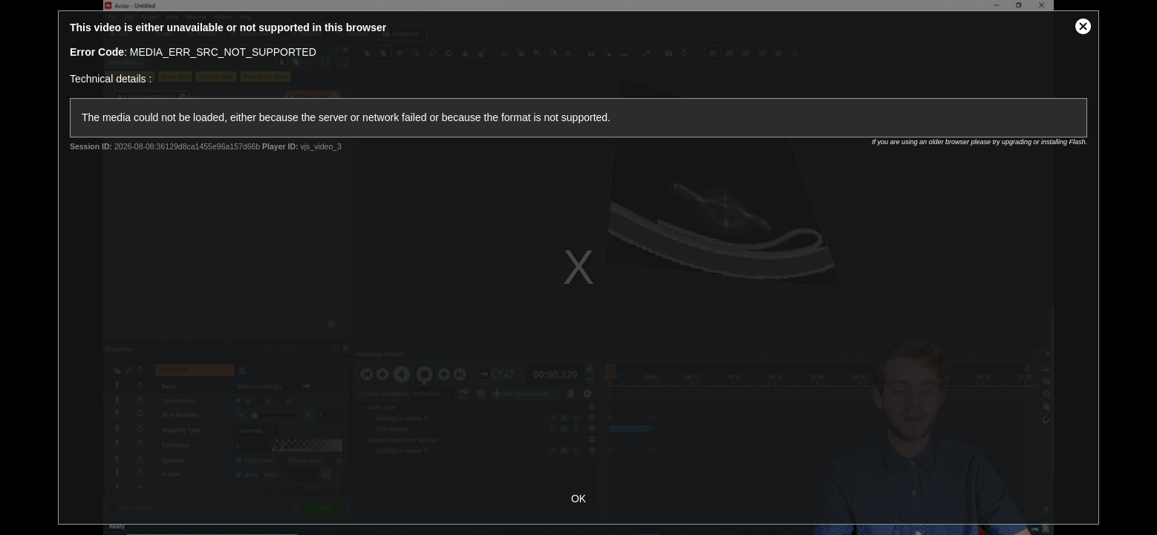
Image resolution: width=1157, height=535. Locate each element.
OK (578, 499)
